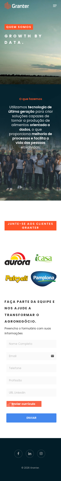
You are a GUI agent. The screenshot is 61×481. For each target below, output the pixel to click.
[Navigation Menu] (55, 5)
